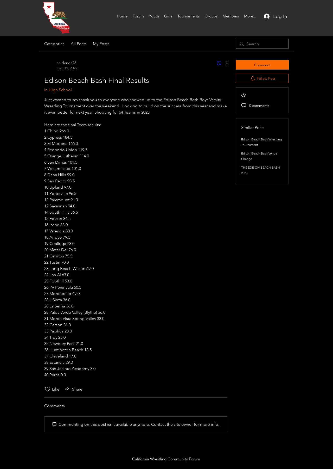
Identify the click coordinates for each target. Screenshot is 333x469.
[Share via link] (73, 389)
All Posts (79, 43)
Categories (54, 43)
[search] (262, 43)
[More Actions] (224, 63)
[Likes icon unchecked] (47, 389)
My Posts (101, 43)
